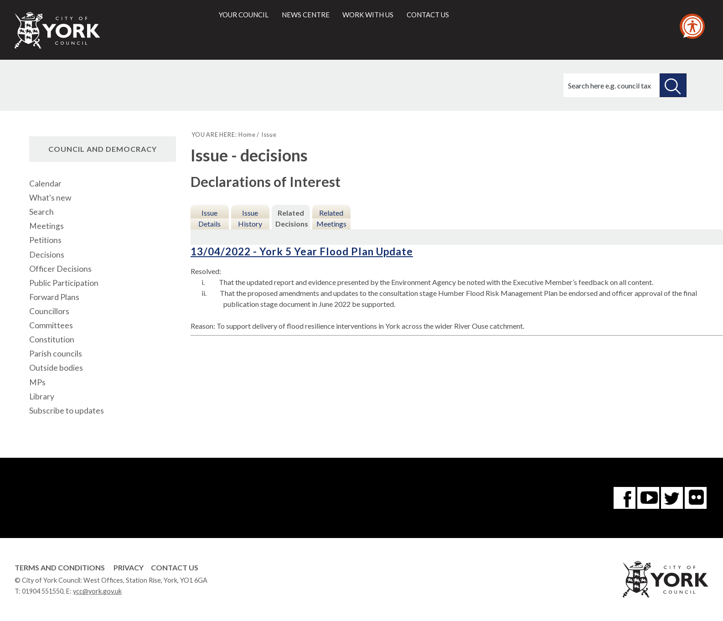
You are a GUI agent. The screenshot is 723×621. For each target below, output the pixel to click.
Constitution (51, 339)
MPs (37, 382)
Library (41, 396)
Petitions (45, 240)
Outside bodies (56, 368)
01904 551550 (42, 591)
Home (246, 134)
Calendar (45, 183)
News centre (306, 14)
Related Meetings (331, 218)
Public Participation (63, 283)
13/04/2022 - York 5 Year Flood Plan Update (302, 251)
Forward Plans (54, 297)
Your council (244, 14)
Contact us (428, 14)
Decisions (46, 254)
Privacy (129, 567)
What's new (50, 197)
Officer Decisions (60, 269)
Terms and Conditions (60, 567)
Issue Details (209, 218)
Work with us (367, 14)
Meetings (46, 226)
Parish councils (55, 353)
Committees (51, 325)
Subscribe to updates (66, 410)
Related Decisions (291, 218)
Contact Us (174, 567)
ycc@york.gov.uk (97, 591)
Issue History (250, 218)
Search (41, 212)
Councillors (49, 311)
